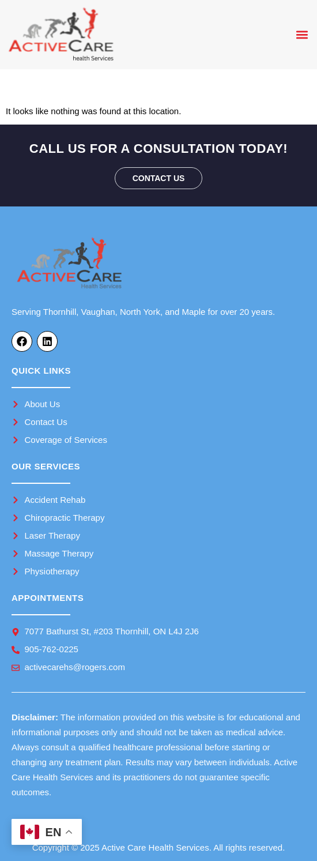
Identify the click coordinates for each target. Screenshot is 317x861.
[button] (301, 34)
